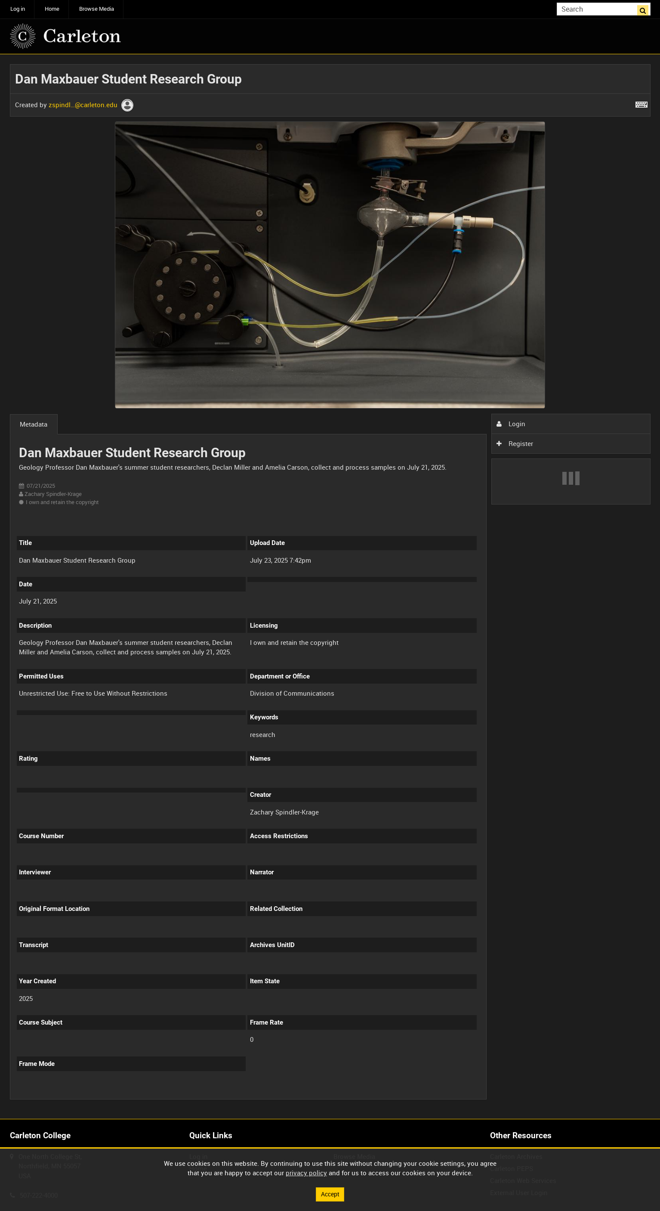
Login (511, 423)
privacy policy (306, 1172)
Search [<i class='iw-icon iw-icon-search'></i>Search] (645, 8)
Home (52, 8)
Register (515, 443)
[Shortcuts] (641, 103)
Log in (17, 8)
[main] (330, 586)
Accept (330, 1193)
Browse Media (96, 8)
